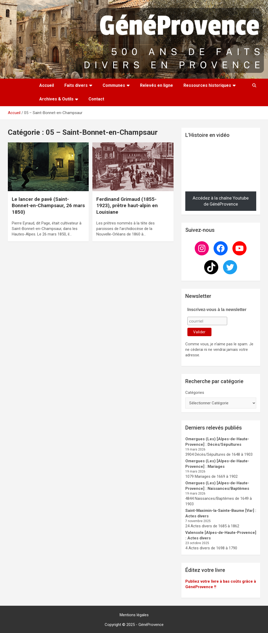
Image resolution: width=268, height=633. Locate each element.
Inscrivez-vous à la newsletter (217, 309)
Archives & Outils (56, 98)
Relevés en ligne (156, 85)
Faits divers (76, 85)
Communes (114, 85)
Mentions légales (134, 615)
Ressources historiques (207, 85)
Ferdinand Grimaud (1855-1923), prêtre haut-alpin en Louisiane (127, 205)
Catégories (194, 392)
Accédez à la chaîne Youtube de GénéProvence (221, 201)
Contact (96, 98)
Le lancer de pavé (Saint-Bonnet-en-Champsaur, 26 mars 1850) (48, 205)
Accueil (46, 85)
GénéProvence (151, 624)
